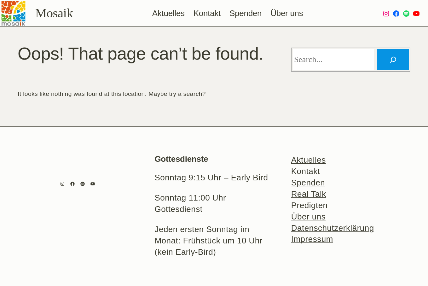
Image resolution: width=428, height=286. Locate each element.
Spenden (308, 182)
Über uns (308, 216)
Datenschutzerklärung (332, 228)
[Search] (393, 59)
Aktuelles (308, 160)
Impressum (312, 239)
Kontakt (305, 171)
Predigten (309, 205)
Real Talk (308, 194)
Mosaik (54, 13)
